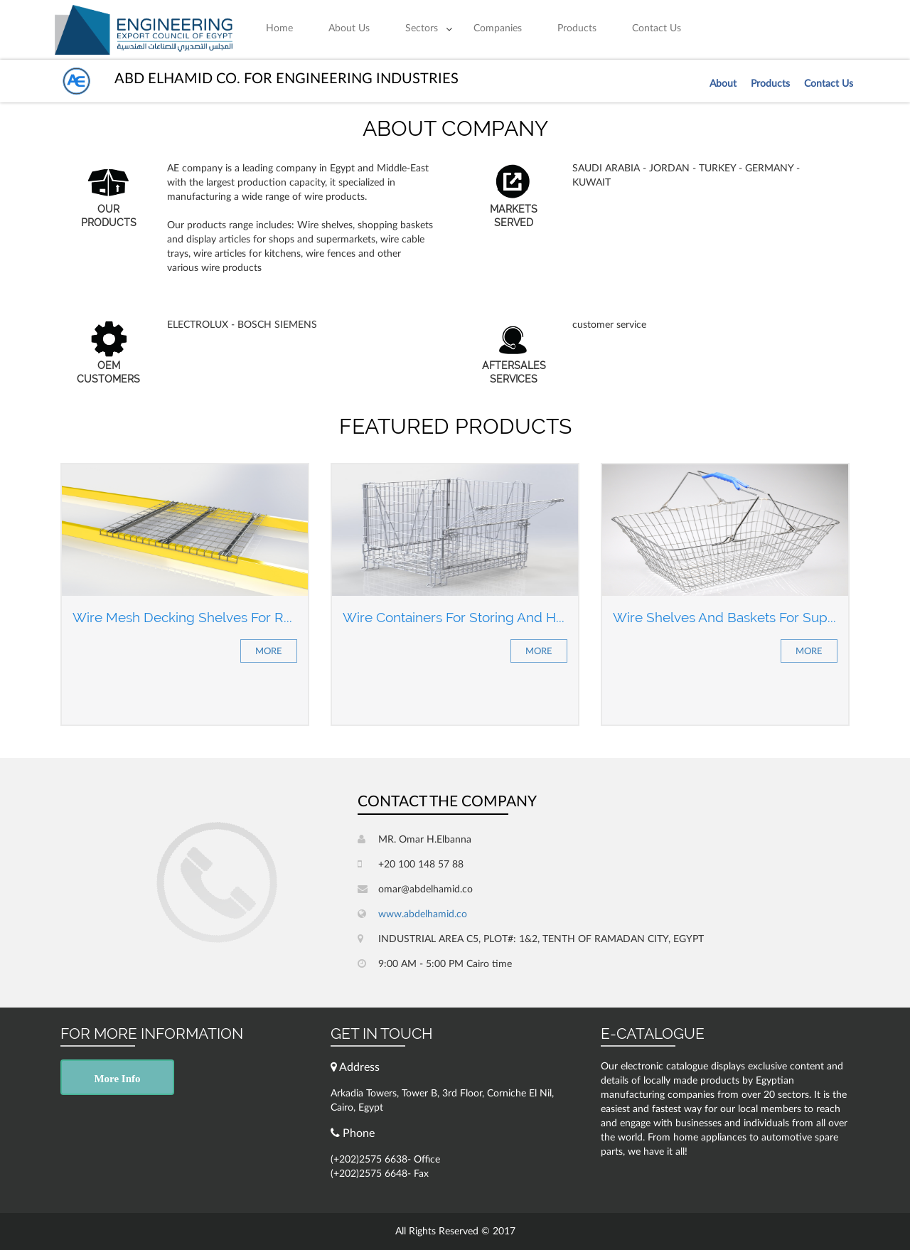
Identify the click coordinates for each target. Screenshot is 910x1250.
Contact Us (656, 28)
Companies (497, 28)
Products (576, 28)
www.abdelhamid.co (412, 914)
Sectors (421, 28)
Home (279, 28)
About (723, 84)
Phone (353, 1133)
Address (355, 1067)
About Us (349, 28)
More (268, 651)
